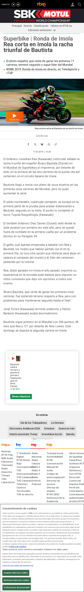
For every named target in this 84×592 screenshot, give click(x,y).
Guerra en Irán (67, 428)
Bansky (70, 434)
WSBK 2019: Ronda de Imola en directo (31, 69)
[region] (42, 548)
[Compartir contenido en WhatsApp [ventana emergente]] (48, 143)
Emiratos (49, 428)
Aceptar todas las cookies (16, 573)
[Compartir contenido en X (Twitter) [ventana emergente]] (35, 143)
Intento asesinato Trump (23, 434)
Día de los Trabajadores (34, 422)
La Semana (57, 422)
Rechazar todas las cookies (16, 580)
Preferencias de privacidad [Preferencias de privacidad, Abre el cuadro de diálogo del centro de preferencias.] (16, 587)
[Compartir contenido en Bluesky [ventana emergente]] (42, 143)
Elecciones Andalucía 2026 (25, 428)
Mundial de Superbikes (22, 167)
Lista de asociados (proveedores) (17, 566)
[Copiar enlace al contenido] (55, 143)
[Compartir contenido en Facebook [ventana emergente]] (28, 143)
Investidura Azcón (52, 434)
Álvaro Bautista (47, 163)
